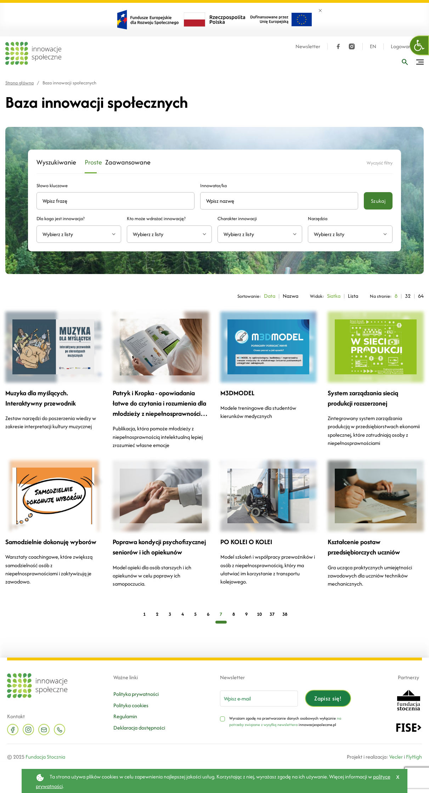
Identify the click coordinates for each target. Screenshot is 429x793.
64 (421, 296)
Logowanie (403, 46)
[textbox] (76, 234)
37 (272, 614)
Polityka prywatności (136, 694)
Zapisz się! (328, 698)
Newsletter (307, 46)
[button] (419, 45)
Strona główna (19, 82)
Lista (353, 296)
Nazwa (290, 296)
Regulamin (125, 716)
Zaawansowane (121, 162)
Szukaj (378, 201)
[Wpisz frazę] (405, 62)
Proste (91, 162)
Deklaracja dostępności (139, 727)
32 (408, 296)
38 (284, 614)
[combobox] (78, 234)
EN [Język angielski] (373, 46)
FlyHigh (414, 756)
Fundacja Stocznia (45, 756)
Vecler (396, 756)
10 (259, 614)
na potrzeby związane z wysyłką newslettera (285, 721)
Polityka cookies (130, 705)
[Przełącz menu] (420, 62)
